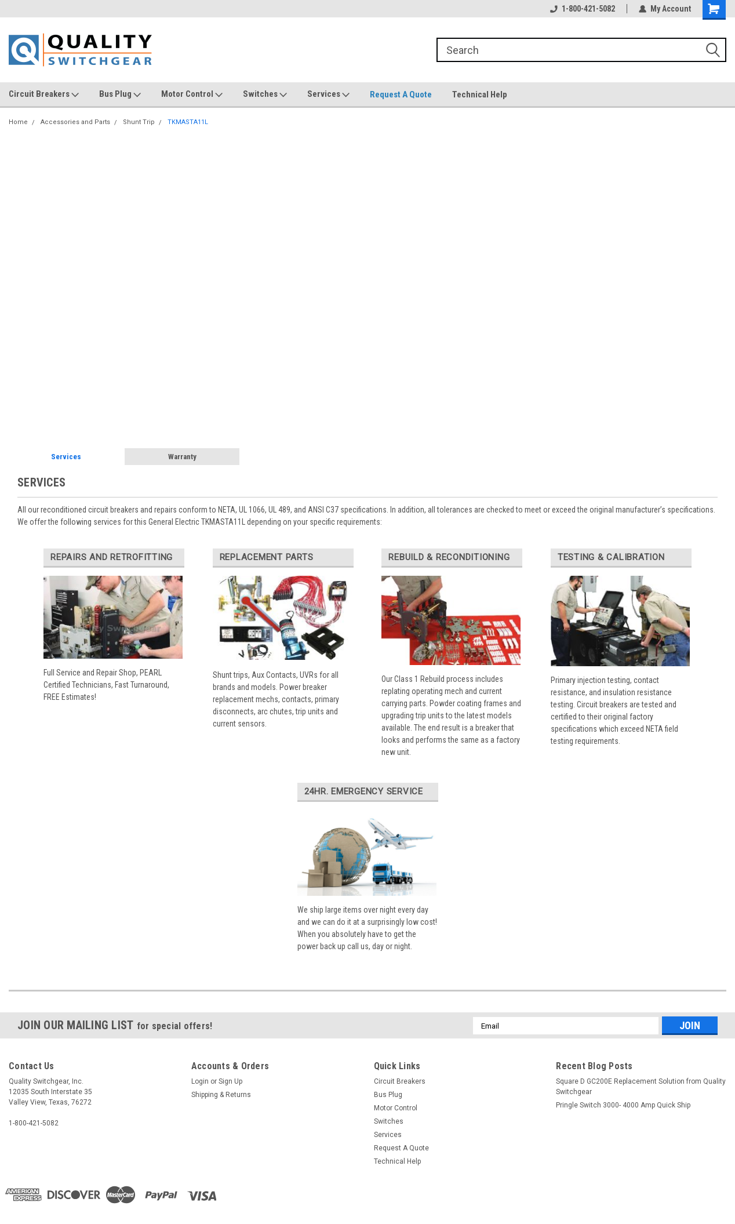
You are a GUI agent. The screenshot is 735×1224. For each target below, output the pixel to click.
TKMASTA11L (188, 122)
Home (18, 122)
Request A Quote (401, 94)
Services (328, 94)
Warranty (182, 456)
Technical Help (479, 94)
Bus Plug (120, 94)
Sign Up (230, 1081)
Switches (265, 94)
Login (200, 1081)
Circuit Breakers (44, 94)
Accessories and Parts (75, 122)
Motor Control (192, 94)
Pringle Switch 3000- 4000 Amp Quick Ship (623, 1105)
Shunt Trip (139, 122)
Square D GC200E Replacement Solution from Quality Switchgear (641, 1086)
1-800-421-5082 (582, 8)
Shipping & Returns (221, 1095)
